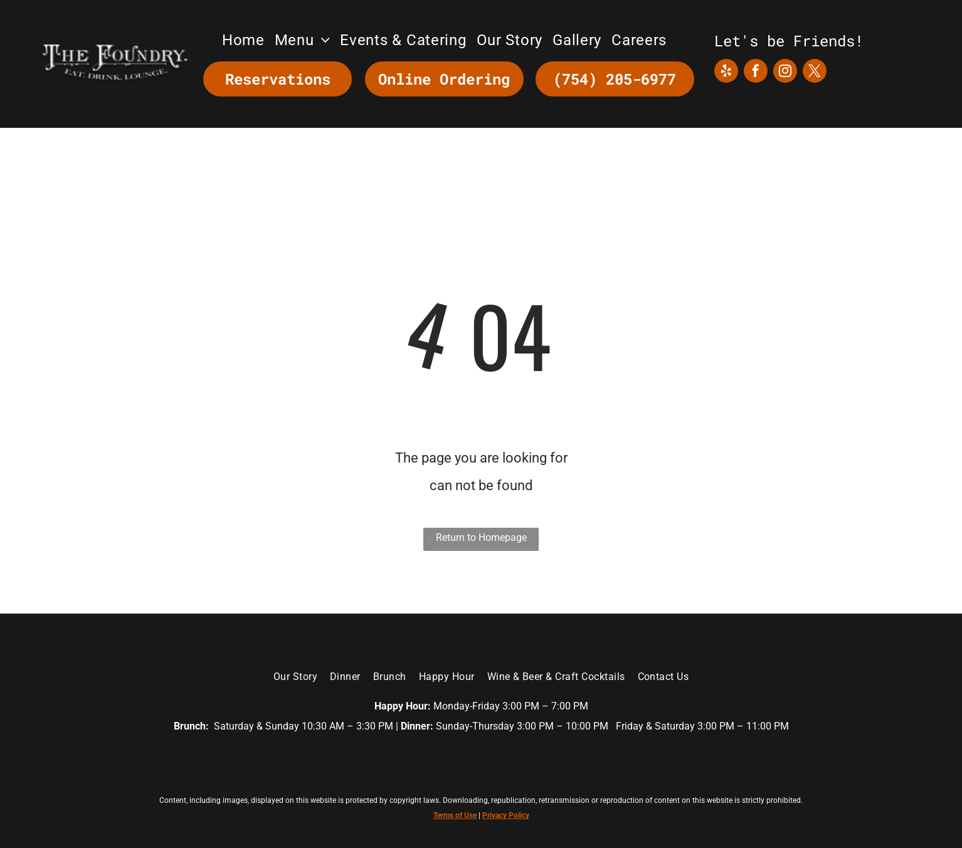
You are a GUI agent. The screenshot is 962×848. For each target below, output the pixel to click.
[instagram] (785, 72)
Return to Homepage (481, 537)
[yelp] (726, 72)
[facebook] (756, 72)
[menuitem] (243, 40)
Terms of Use (455, 815)
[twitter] (815, 72)
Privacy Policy (505, 815)
